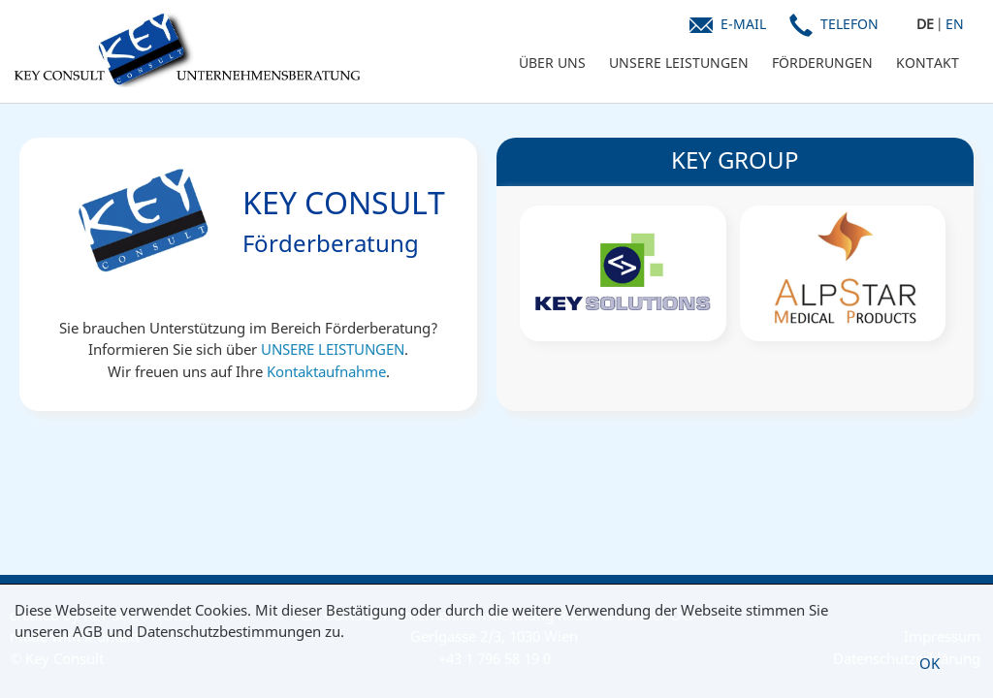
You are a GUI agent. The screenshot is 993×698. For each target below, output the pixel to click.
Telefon (849, 24)
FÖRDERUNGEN (822, 62)
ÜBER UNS (552, 62)
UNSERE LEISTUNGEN (679, 62)
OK (929, 663)
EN (954, 24)
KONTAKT (927, 62)
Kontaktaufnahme (326, 371)
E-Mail (743, 24)
